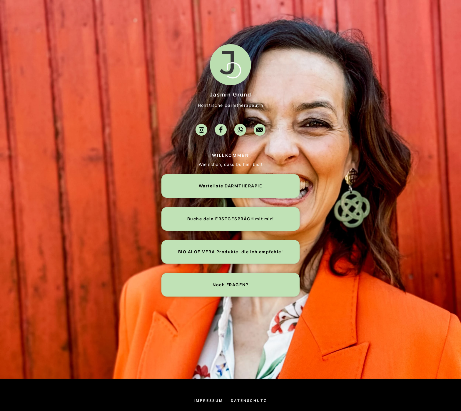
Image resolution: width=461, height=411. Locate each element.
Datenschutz (249, 400)
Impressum (208, 400)
